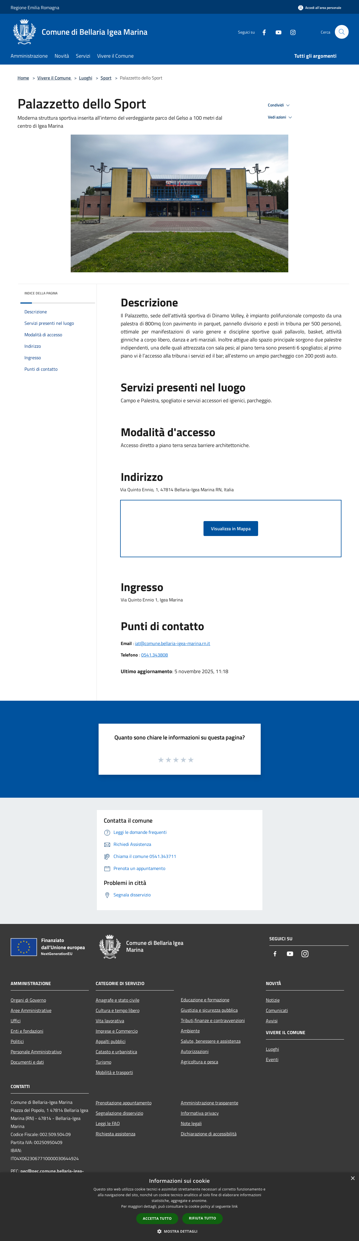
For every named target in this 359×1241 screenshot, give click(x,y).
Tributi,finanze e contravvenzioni (213, 1020)
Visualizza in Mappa (231, 528)
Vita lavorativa (110, 1020)
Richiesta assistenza (115, 1133)
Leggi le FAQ (108, 1123)
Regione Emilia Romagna (35, 7)
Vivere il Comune (54, 77)
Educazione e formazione (205, 999)
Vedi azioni (281, 117)
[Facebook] (262, 32)
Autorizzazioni (195, 1051)
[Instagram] (290, 32)
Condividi (279, 105)
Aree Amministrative (31, 1010)
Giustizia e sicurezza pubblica (209, 1010)
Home (23, 77)
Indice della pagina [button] (40, 293)
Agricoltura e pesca (199, 1061)
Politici (17, 1041)
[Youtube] (276, 32)
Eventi (272, 1059)
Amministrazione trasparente (209, 1102)
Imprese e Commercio (117, 1031)
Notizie (273, 1000)
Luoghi (85, 77)
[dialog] (179, 1206)
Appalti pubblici (111, 1041)
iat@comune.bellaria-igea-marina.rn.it (172, 643)
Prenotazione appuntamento (123, 1102)
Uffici (16, 1020)
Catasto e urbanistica (116, 1051)
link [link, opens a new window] (235, 1206)
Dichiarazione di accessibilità (209, 1133)
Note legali (191, 1123)
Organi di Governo (28, 1000)
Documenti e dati (27, 1062)
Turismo (103, 1062)
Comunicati (277, 1010)
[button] (180, 1231)
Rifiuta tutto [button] (202, 1218)
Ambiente (190, 1030)
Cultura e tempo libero (117, 1010)
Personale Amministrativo (36, 1051)
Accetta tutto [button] (157, 1218)
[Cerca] (342, 32)
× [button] (352, 1178)
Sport (106, 77)
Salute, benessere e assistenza (211, 1041)
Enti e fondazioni (27, 1031)
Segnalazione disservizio (119, 1113)
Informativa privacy (200, 1113)
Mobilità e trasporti (114, 1072)
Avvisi (272, 1020)
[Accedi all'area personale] (320, 7)
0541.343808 (154, 654)
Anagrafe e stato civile (117, 1000)
